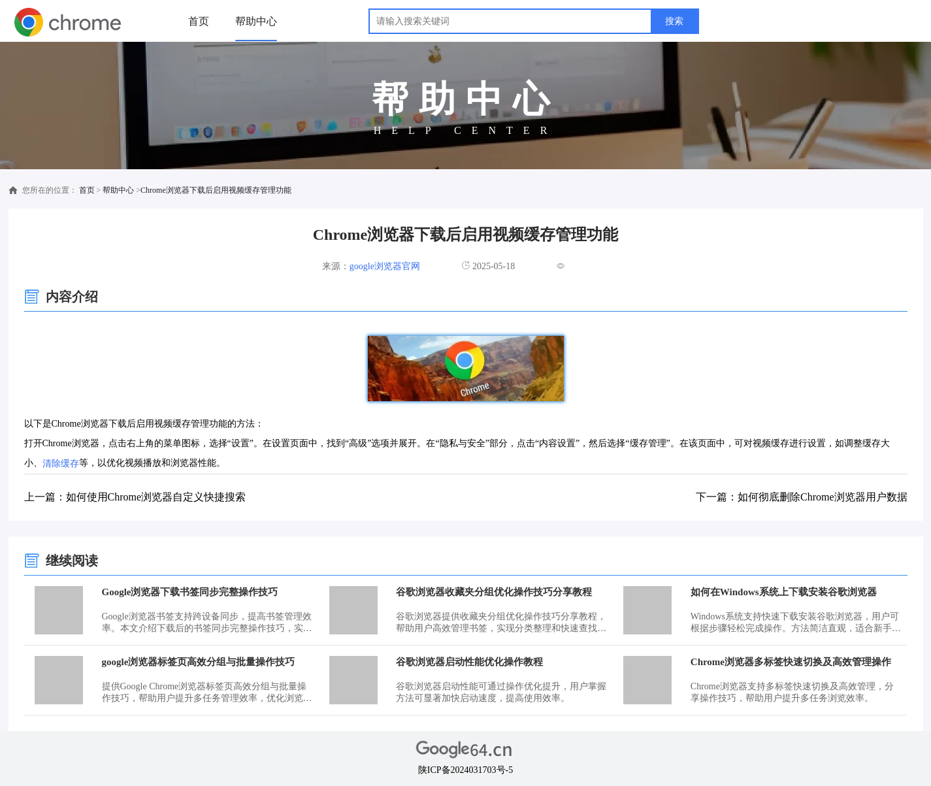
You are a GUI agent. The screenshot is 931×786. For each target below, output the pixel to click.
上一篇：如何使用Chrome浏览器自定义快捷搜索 (135, 496)
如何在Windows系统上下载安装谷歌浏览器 (784, 592)
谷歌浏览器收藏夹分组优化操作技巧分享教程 (494, 592)
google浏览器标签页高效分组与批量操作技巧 (198, 662)
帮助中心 (256, 21)
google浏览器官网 (385, 266)
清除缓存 (60, 463)
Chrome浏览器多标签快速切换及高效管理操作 (791, 662)
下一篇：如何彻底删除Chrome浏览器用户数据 (801, 496)
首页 (198, 21)
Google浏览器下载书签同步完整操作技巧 (190, 592)
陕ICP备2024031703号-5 (465, 770)
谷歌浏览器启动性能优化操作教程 (469, 662)
